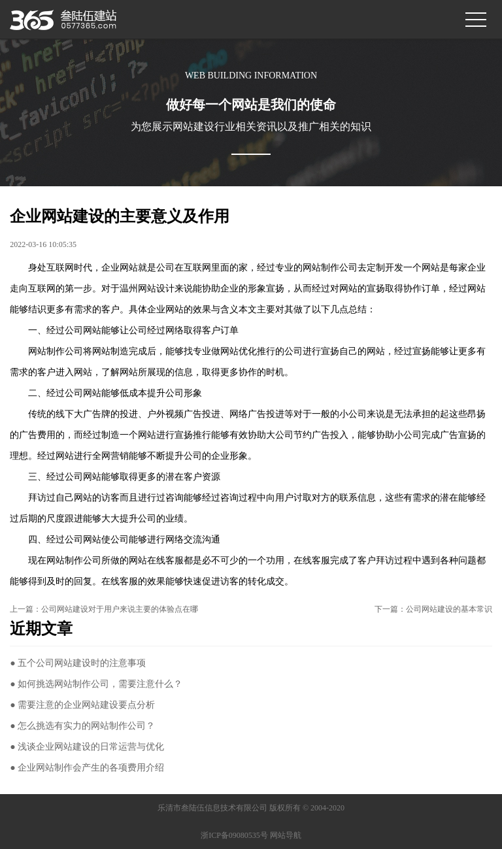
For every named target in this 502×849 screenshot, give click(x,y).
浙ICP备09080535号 (234, 835)
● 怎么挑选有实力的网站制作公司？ (82, 726)
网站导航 (285, 835)
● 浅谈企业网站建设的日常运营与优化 (87, 747)
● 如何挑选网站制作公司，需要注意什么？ (96, 684)
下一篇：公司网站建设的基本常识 (433, 609)
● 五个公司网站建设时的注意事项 (78, 663)
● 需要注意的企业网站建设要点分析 (82, 705)
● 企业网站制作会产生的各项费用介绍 (87, 768)
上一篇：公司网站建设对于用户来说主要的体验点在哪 (104, 609)
